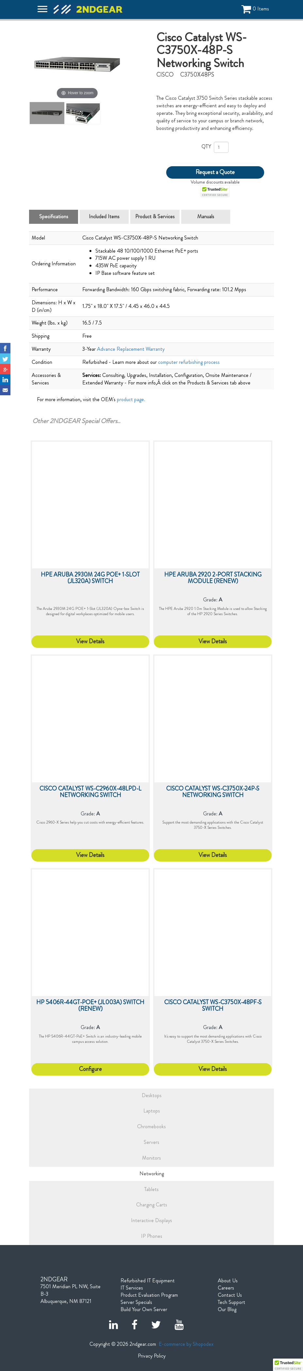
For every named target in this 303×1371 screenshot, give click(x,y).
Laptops (151, 1110)
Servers (151, 1142)
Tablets (151, 1189)
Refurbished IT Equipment (147, 1280)
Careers (226, 1287)
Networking (151, 1173)
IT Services (131, 1287)
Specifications (53, 216)
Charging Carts (151, 1204)
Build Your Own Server (143, 1309)
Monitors (151, 1158)
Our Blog (227, 1309)
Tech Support (231, 1302)
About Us (228, 1280)
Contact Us (230, 1295)
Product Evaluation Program (149, 1295)
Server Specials (136, 1302)
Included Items (104, 216)
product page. (131, 399)
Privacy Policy (152, 1356)
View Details (90, 641)
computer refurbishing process (189, 362)
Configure (90, 1069)
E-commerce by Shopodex (186, 1344)
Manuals (205, 216)
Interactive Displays (151, 1220)
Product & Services (155, 216)
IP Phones (151, 1236)
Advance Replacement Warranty (131, 349)
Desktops (152, 1095)
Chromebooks (151, 1126)
